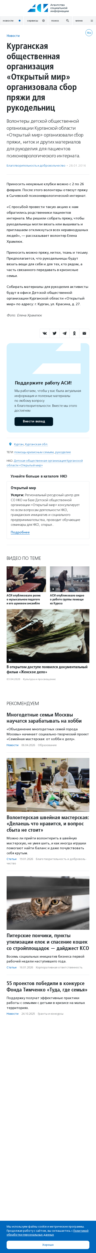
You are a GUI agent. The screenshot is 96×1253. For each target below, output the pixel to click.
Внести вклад (34, 421)
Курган (19, 444)
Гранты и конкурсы (50, 1013)
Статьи (12, 859)
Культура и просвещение (39, 679)
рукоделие (63, 452)
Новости (13, 36)
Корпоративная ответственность (59, 967)
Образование (47, 745)
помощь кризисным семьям (34, 452)
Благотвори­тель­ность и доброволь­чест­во (36, 165)
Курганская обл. (36, 444)
